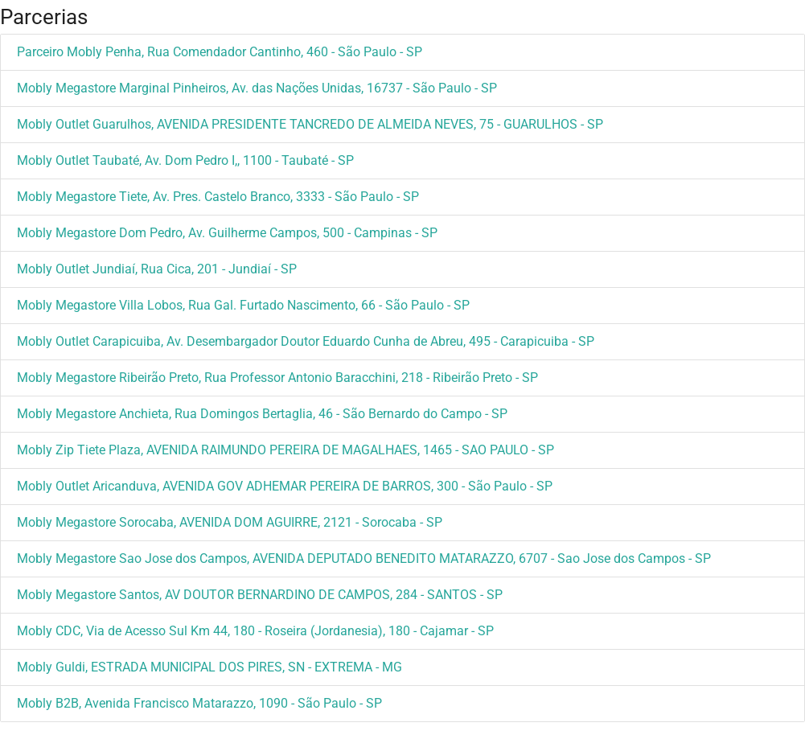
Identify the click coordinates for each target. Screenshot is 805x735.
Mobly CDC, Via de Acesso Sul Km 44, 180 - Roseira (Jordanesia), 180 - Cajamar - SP (255, 631)
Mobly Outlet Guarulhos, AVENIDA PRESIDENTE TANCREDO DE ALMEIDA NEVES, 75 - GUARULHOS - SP (310, 124)
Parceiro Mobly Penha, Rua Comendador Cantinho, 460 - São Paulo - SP (219, 52)
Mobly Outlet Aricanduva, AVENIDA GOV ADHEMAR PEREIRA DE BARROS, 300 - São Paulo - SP (284, 486)
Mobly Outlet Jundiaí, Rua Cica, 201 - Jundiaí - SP (157, 269)
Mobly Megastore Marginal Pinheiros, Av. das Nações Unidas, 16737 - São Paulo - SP (257, 88)
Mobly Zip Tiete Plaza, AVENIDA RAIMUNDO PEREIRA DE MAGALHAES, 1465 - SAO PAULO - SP (285, 450)
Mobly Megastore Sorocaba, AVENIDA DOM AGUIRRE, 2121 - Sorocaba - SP (229, 522)
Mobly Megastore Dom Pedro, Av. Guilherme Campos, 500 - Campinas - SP (227, 232)
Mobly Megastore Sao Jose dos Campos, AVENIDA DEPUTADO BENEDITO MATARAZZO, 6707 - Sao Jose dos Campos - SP (364, 558)
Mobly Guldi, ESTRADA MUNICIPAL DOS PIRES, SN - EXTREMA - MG (209, 667)
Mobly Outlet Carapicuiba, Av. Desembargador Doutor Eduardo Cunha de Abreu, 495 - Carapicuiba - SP (305, 341)
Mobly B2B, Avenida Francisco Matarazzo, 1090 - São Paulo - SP (199, 703)
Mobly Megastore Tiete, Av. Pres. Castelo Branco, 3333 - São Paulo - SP (218, 196)
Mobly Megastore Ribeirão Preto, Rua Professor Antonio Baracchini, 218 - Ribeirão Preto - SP (277, 377)
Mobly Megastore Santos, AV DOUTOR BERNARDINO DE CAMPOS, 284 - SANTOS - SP (260, 594)
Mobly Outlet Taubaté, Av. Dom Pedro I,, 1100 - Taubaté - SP (185, 160)
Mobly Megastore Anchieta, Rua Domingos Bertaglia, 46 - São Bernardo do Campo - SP (262, 413)
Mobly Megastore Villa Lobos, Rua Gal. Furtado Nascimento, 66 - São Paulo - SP (243, 305)
